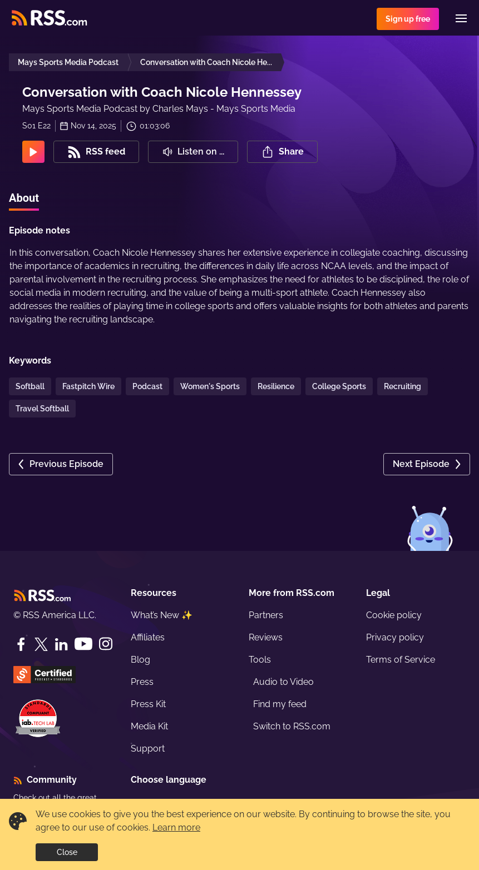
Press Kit (148, 704)
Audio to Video (283, 682)
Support (148, 748)
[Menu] (461, 18)
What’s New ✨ (161, 615)
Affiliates (148, 637)
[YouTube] (83, 644)
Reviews (266, 637)
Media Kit (149, 726)
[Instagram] (105, 644)
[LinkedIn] (61, 644)
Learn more (176, 827)
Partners (266, 615)
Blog (140, 659)
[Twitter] (41, 644)
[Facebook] (21, 644)
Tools (260, 659)
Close (67, 852)
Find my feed (280, 704)
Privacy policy (395, 637)
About (24, 198)
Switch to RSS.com (291, 726)
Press (142, 682)
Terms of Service (400, 659)
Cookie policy (394, 615)
